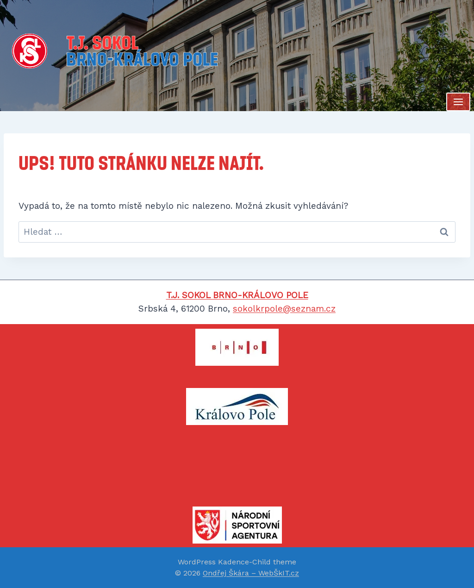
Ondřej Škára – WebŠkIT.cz (251, 573)
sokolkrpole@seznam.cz (284, 308)
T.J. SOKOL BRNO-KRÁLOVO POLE (237, 295)
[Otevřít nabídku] (458, 102)
